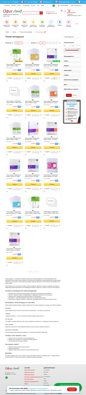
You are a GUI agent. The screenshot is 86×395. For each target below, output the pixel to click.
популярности (37, 42)
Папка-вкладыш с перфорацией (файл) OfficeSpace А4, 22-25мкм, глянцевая (33, 212)
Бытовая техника (28, 379)
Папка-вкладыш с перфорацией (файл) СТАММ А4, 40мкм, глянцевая (51, 102)
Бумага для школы (29, 374)
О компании (7, 5)
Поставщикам (26, 5)
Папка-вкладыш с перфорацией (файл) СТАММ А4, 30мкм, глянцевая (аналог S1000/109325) (33, 65)
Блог (38, 5)
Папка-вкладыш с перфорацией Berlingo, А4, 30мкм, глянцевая (70, 65)
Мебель (26, 383)
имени (46, 42)
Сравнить (29, 78)
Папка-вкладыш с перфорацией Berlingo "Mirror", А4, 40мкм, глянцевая (51, 139)
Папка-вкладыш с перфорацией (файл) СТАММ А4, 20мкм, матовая (33, 102)
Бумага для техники (29, 370)
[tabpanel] (14, 112)
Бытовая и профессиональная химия (34, 377)
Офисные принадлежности (31, 381)
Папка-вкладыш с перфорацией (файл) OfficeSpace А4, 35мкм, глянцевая (70, 102)
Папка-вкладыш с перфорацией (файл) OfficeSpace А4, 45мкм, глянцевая (70, 175)
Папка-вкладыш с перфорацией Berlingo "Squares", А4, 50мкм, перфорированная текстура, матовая (33, 249)
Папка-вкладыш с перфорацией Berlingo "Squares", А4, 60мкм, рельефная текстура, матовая (51, 175)
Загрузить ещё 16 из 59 (52, 271)
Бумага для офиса (29, 372)
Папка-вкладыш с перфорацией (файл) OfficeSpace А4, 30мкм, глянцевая (51, 65)
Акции (42, 5)
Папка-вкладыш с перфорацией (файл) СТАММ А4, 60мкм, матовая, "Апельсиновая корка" (71, 212)
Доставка (13, 5)
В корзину (34, 73)
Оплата (19, 5)
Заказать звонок (50, 11)
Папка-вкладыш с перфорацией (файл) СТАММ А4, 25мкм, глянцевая (33, 139)
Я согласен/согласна (72, 389)
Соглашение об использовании (38, 388)
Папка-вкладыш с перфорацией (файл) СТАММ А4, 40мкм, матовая (52, 212)
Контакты (33, 5)
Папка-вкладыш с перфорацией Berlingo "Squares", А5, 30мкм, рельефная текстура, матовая (33, 175)
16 (60, 42)
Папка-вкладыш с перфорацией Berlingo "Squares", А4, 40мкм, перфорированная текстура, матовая (70, 139)
